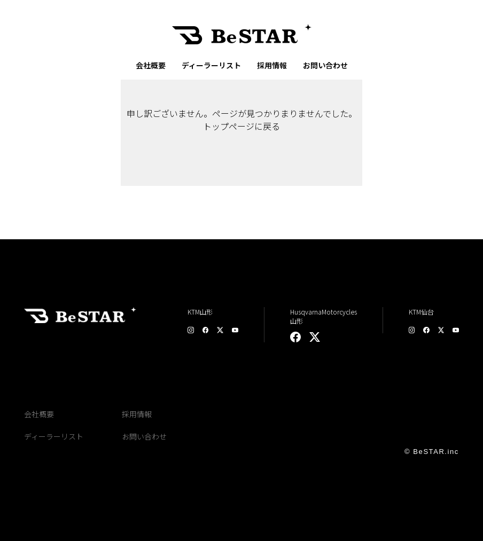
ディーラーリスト (211, 65)
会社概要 (151, 65)
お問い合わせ (325, 65)
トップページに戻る (241, 126)
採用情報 (272, 65)
